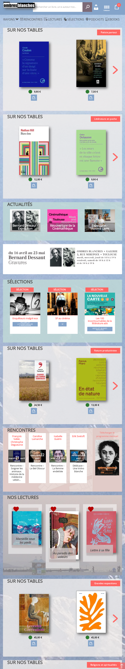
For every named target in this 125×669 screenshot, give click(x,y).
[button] (115, 70)
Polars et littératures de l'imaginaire (25, 324)
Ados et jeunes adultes (99, 329)
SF (62, 324)
